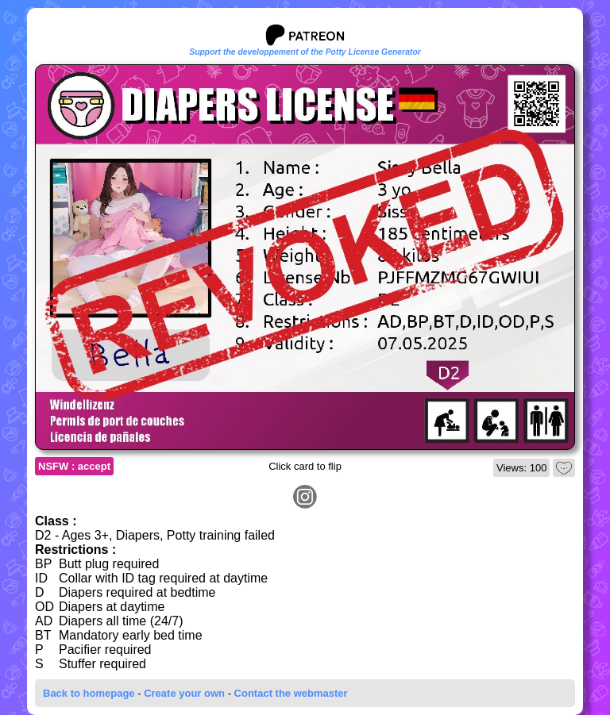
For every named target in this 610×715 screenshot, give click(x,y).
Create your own (184, 693)
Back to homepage (89, 693)
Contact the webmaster (291, 693)
